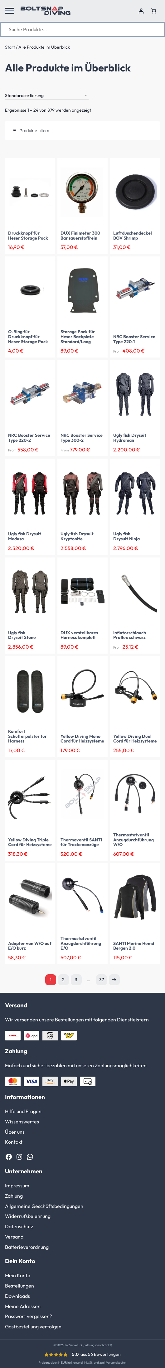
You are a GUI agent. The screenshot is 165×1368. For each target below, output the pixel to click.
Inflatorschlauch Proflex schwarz (129, 635)
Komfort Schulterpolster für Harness (27, 736)
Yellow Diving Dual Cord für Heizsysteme (135, 739)
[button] (9, 11)
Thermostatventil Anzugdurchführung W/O (133, 840)
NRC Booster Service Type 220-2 (29, 438)
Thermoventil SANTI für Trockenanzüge (81, 843)
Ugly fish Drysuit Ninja (126, 537)
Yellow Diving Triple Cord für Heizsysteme (30, 843)
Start (10, 47)
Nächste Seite (114, 979)
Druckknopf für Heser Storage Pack (28, 236)
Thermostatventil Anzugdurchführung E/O (81, 943)
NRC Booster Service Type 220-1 (134, 339)
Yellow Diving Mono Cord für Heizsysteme (82, 739)
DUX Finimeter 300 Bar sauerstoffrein (80, 236)
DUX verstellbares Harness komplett (79, 635)
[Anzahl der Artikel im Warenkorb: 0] (153, 11)
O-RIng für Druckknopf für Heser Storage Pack (28, 336)
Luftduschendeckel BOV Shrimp (132, 236)
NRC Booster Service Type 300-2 (82, 438)
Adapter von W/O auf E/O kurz (29, 946)
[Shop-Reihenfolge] (47, 95)
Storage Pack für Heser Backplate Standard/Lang (78, 336)
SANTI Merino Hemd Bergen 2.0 (133, 946)
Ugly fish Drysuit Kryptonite (77, 537)
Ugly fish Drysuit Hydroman (129, 438)
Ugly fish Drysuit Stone (22, 635)
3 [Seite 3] (76, 979)
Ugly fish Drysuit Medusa (24, 537)
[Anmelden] (141, 11)
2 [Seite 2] (63, 979)
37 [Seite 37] (101, 979)
